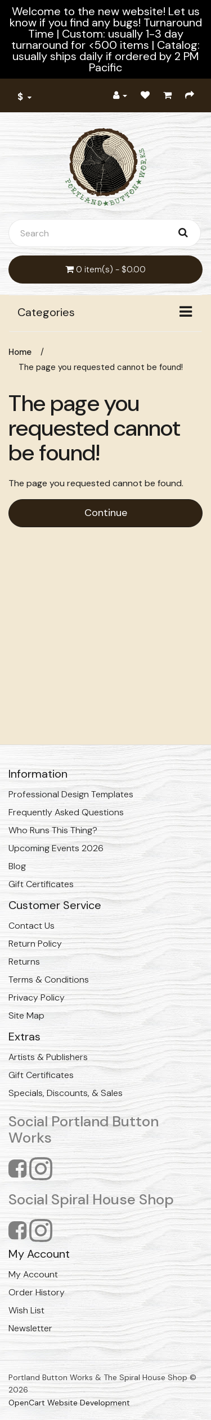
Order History (36, 1292)
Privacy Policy (36, 997)
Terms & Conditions (48, 979)
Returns (24, 961)
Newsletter (30, 1328)
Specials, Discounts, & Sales (65, 1093)
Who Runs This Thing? (52, 830)
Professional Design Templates (70, 794)
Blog (17, 866)
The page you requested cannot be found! (101, 367)
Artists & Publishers (48, 1057)
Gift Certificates (41, 884)
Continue (105, 512)
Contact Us (31, 926)
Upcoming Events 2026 (56, 848)
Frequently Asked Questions (66, 812)
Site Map (26, 1015)
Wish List (26, 1310)
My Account (33, 1274)
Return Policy (35, 943)
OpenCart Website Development (69, 1403)
